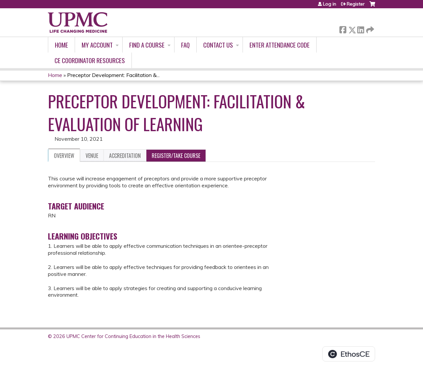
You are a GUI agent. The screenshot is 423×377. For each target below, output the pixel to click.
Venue (92, 156)
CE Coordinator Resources (90, 60)
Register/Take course (176, 156)
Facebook (342, 28)
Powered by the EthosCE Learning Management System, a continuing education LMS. (348, 353)
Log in (329, 4)
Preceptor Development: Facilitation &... (113, 75)
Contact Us (218, 45)
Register (356, 4)
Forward (369, 28)
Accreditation (125, 156)
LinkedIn (360, 28)
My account (97, 45)
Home (61, 45)
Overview (64, 156)
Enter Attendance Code (280, 45)
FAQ (185, 45)
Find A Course (147, 45)
